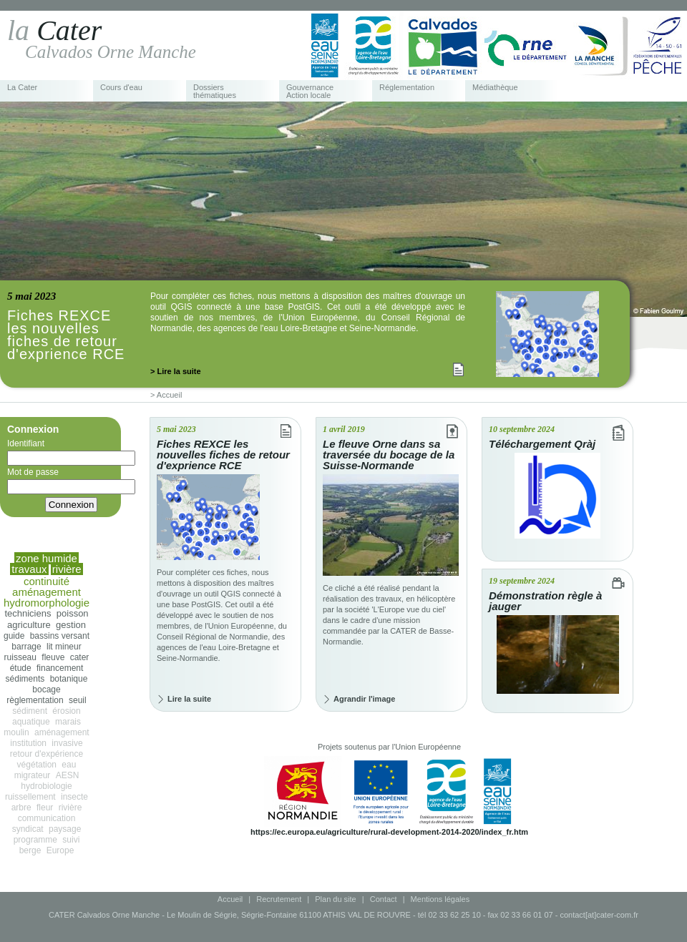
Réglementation (406, 88)
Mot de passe (71, 480)
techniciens (27, 613)
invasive (67, 743)
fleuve (53, 657)
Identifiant (71, 452)
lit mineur (64, 647)
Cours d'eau (121, 88)
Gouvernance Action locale (309, 91)
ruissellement (30, 797)
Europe (60, 850)
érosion (66, 711)
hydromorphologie (46, 603)
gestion (71, 624)
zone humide (46, 558)
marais (68, 722)
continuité (46, 581)
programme (35, 840)
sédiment (29, 711)
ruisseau (20, 657)
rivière (67, 569)
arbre (21, 808)
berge (30, 850)
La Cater (22, 88)
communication (47, 818)
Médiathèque (495, 88)
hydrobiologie (46, 786)
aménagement (61, 732)
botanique (69, 679)
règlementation (34, 700)
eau (69, 765)
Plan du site (335, 899)
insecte (74, 797)
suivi (70, 840)
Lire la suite (189, 699)
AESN (67, 775)
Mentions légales (440, 899)
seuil (78, 700)
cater (79, 657)
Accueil (230, 899)
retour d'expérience (46, 754)
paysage (65, 829)
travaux (29, 569)
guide (14, 636)
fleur (44, 808)
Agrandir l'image (364, 699)
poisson (73, 613)
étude (20, 668)
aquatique (31, 722)
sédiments (25, 679)
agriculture (29, 624)
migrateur (32, 775)
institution (28, 743)
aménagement (46, 592)
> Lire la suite (175, 371)
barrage (26, 647)
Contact (383, 899)
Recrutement (278, 899)
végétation (37, 765)
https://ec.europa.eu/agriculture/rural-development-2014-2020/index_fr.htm (389, 832)
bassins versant (59, 636)
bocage (46, 690)
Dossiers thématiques (214, 91)
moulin (16, 732)
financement (59, 668)
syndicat (28, 829)
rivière (70, 808)
